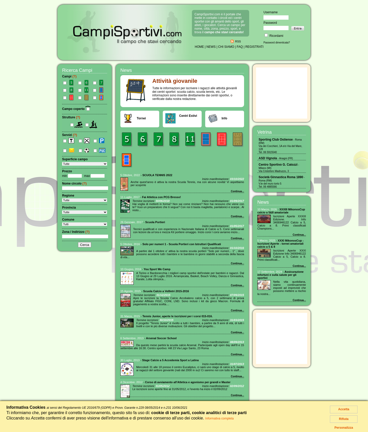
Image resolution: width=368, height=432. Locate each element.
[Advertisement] (281, 93)
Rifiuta (343, 419)
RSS (238, 41)
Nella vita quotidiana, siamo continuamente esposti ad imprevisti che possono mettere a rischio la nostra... (281, 287)
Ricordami (273, 36)
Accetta (343, 409)
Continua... (237, 191)
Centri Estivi (188, 116)
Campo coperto (76, 109)
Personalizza (344, 427)
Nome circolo (74, 183)
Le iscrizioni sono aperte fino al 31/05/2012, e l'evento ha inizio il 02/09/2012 (179, 389)
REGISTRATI (254, 47)
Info (224, 118)
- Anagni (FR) (276, 158)
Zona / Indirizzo (75, 232)
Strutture (71, 117)
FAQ (240, 47)
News (263, 202)
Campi (69, 76)
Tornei (141, 118)
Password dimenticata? (276, 42)
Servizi (69, 135)
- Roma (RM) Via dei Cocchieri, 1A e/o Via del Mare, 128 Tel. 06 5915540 (280, 146)
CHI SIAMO (226, 47)
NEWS (211, 47)
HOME (199, 47)
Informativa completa (219, 418)
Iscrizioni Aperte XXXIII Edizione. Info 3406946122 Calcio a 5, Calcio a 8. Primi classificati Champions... (281, 222)
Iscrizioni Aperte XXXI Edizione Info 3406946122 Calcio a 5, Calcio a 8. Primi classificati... (281, 255)
